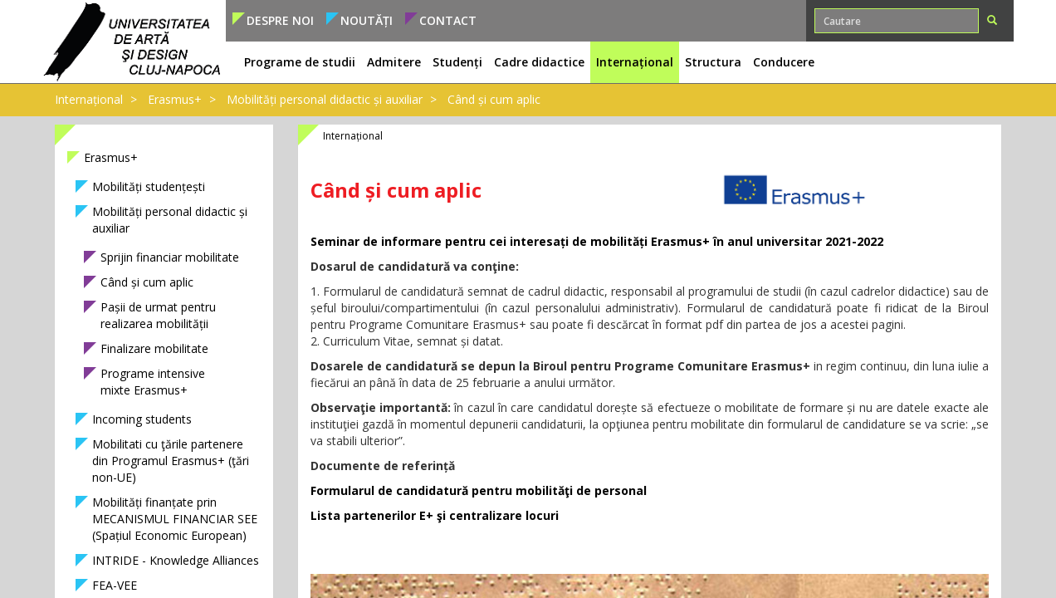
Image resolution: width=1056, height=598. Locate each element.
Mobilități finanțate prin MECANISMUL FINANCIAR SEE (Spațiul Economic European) (174, 518)
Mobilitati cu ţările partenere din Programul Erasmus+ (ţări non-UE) (170, 460)
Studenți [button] (457, 62)
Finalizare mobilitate (154, 348)
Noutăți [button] (366, 20)
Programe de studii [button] (299, 62)
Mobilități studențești (148, 186)
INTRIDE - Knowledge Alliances (175, 560)
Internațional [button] (634, 62)
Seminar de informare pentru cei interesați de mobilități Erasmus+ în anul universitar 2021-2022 (596, 241)
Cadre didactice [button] (539, 62)
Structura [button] (713, 62)
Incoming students (142, 419)
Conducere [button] (783, 62)
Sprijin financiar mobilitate (169, 257)
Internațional (89, 99)
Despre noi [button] (280, 20)
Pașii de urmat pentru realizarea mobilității (158, 315)
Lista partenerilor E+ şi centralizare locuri (434, 515)
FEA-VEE (114, 585)
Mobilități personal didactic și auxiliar (325, 99)
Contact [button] (448, 20)
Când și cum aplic (493, 99)
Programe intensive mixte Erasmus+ (152, 381)
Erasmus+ (175, 99)
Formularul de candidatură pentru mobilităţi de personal (478, 490)
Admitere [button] (394, 62)
